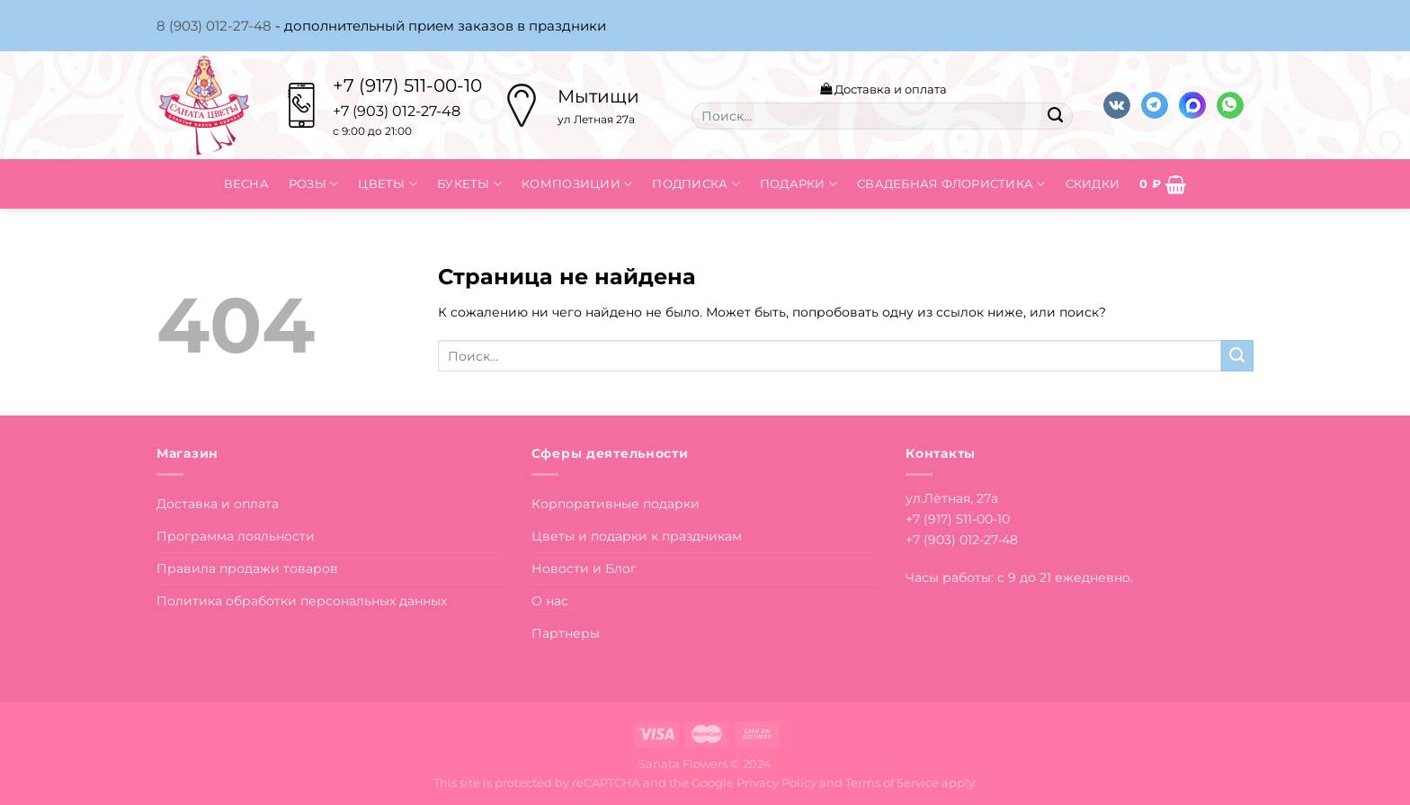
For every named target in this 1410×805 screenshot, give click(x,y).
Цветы (387, 183)
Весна (246, 183)
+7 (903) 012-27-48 (962, 540)
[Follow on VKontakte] (1116, 106)
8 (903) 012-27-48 (214, 25)
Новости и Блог (584, 568)
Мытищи (598, 96)
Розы (314, 183)
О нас (549, 601)
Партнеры (565, 633)
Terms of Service (892, 782)
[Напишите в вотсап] (1230, 106)
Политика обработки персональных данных (301, 601)
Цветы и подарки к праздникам (636, 536)
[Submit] (1055, 116)
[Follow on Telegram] (1154, 106)
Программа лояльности (235, 536)
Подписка (696, 183)
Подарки (798, 183)
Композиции (577, 183)
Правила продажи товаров (247, 568)
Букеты (469, 183)
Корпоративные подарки (615, 504)
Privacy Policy (776, 782)
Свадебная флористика (951, 183)
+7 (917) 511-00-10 (407, 85)
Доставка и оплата (883, 89)
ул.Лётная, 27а (952, 498)
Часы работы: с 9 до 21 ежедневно (1018, 577)
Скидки (1093, 183)
